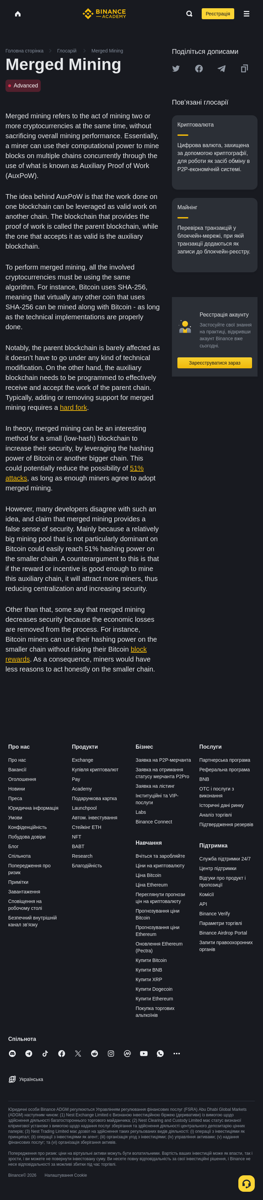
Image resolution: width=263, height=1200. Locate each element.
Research (82, 856)
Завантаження (24, 891)
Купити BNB (149, 970)
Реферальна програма (224, 769)
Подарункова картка (94, 798)
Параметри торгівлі (220, 923)
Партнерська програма (224, 760)
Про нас (17, 760)
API (203, 904)
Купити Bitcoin (151, 960)
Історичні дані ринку (221, 805)
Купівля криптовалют (95, 769)
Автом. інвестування (94, 817)
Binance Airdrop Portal (223, 933)
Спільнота (19, 856)
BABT (78, 846)
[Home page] (104, 13)
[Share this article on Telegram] (221, 68)
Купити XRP (149, 979)
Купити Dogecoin (154, 989)
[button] (246, 14)
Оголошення (22, 779)
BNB (204, 779)
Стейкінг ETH (86, 827)
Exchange (82, 760)
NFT (76, 837)
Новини (16, 789)
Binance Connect (154, 821)
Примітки (18, 882)
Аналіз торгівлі (215, 815)
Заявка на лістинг (155, 786)
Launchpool (84, 808)
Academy (82, 789)
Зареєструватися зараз (215, 363)
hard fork (73, 407)
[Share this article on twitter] (176, 68)
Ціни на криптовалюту (160, 865)
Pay (76, 779)
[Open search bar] (187, 14)
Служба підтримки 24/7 (225, 859)
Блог (13, 846)
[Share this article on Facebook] (199, 68)
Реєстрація (218, 13)
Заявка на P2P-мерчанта (163, 760)
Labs (141, 812)
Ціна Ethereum (152, 885)
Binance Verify (214, 913)
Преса (15, 798)
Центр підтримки (217, 868)
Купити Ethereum (154, 998)
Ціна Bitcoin (148, 875)
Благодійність (87, 865)
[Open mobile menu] (246, 14)
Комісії (206, 894)
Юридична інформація (33, 808)
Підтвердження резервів (226, 824)
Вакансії (17, 769)
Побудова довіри (27, 837)
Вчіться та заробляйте (160, 856)
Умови (15, 817)
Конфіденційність (27, 827)
